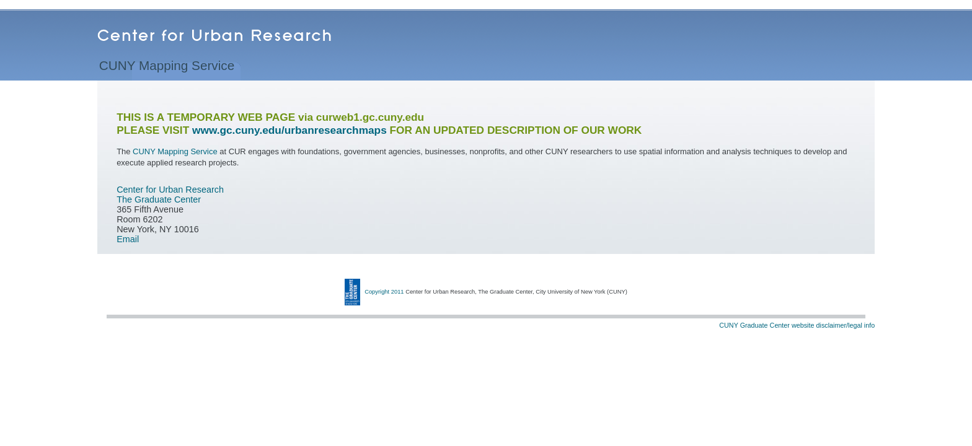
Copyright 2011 (384, 292)
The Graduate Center (159, 199)
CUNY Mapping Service (166, 67)
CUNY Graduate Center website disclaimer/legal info (797, 325)
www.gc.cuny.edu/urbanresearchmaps (289, 130)
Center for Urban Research (170, 190)
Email (128, 239)
